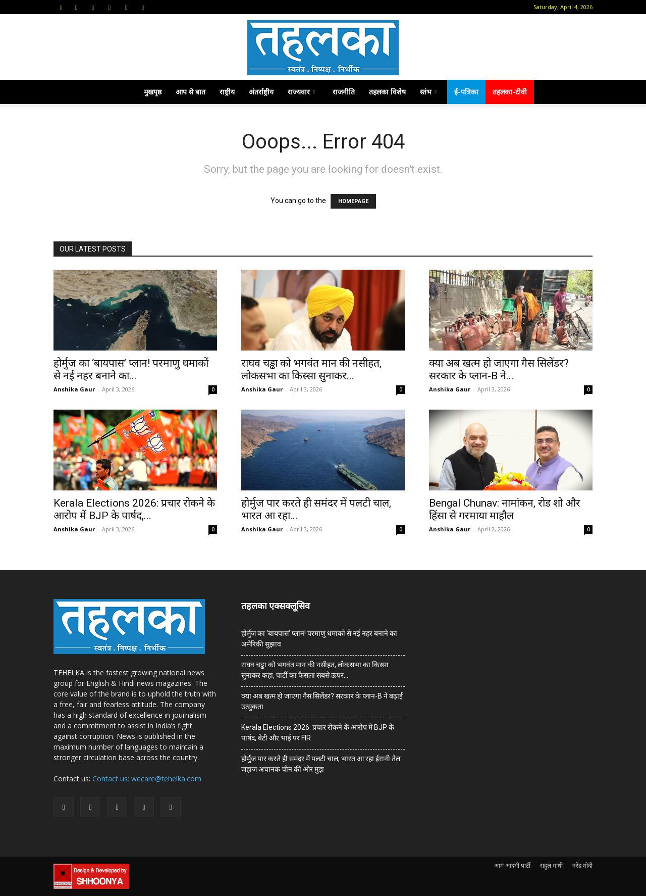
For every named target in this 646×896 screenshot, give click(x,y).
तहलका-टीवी (510, 91)
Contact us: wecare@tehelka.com (146, 778)
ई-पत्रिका (466, 91)
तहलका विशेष (387, 91)
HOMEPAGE (353, 201)
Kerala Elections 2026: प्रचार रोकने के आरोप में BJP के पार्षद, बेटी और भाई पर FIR (317, 732)
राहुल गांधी (551, 865)
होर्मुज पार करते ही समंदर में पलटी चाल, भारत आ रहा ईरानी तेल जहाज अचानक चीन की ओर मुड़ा (320, 764)
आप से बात (190, 91)
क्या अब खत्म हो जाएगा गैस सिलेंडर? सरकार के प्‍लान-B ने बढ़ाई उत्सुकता (322, 701)
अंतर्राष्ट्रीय (261, 91)
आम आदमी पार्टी (512, 865)
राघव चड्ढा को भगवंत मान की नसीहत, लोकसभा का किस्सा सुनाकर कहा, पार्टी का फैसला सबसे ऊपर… (315, 670)
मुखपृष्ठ (153, 91)
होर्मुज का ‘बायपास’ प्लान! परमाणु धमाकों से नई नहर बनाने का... (130, 369)
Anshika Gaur (74, 389)
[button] (61, 7)
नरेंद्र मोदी (582, 865)
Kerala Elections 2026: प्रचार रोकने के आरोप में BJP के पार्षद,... (134, 509)
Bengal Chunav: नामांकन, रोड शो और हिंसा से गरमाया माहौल (504, 509)
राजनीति (344, 91)
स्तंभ (428, 91)
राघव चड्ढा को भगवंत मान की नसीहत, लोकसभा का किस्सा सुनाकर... (311, 369)
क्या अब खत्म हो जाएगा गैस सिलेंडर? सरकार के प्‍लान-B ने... (499, 369)
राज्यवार (301, 91)
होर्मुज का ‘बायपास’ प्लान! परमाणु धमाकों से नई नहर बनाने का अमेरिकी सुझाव (319, 638)
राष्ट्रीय (227, 91)
